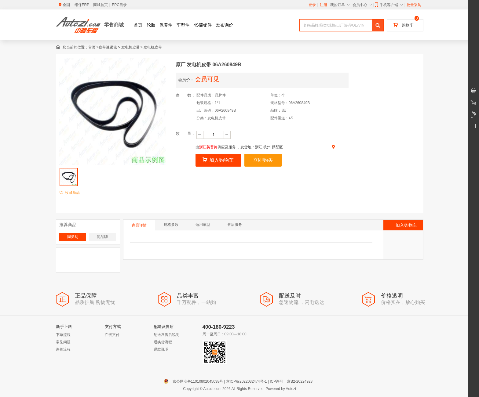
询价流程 (63, 349)
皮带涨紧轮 (108, 47)
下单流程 (63, 335)
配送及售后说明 (166, 335)
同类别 (72, 237)
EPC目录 (119, 5)
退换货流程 (163, 342)
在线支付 (112, 335)
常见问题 (63, 342)
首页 (138, 25)
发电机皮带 (130, 47)
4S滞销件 (203, 25)
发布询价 (224, 25)
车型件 (183, 25)
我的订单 (339, 5)
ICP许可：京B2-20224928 (291, 381)
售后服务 (234, 224)
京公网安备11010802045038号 (194, 381)
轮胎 (151, 25)
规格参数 (171, 224)
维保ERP (82, 5)
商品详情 (139, 225)
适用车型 (203, 224)
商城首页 (100, 5)
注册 (323, 5)
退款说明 (161, 349)
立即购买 (263, 160)
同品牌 (102, 237)
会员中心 (362, 5)
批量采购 (414, 5)
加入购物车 (218, 160)
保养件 (165, 25)
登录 (312, 5)
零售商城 (114, 24)
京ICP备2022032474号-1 (246, 381)
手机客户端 (389, 5)
